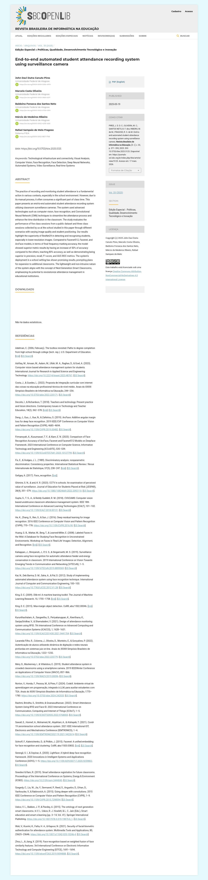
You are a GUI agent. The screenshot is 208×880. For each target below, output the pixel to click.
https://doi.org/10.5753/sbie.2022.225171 (36, 395)
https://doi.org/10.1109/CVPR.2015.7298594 (38, 799)
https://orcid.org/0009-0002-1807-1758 (35, 136)
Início (18, 45)
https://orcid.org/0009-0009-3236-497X (35, 84)
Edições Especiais (67, 36)
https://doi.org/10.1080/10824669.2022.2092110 (57, 491)
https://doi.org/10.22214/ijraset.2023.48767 (50, 375)
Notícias (87, 36)
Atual (19, 36)
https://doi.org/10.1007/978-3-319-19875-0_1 (50, 819)
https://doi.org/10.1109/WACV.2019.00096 (36, 676)
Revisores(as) (106, 36)
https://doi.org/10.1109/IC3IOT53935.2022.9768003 (41, 715)
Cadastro (176, 11)
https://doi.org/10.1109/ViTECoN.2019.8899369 (39, 568)
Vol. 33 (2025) (45, 45)
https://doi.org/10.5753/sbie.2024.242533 (42, 695)
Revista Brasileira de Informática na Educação (57, 29)
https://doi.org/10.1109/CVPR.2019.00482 (36, 429)
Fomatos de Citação (121, 170)
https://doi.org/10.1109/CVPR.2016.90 (53, 525)
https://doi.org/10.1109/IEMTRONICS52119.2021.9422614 (44, 734)
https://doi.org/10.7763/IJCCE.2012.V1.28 (36, 587)
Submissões (127, 36)
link (17, 356)
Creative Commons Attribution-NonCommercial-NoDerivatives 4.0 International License (124, 275)
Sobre (143, 36)
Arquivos (30, 45)
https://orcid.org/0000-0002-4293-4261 (35, 123)
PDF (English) (118, 82)
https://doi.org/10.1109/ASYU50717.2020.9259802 (66, 761)
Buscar (185, 36)
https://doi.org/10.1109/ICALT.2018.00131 (36, 510)
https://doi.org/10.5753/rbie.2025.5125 (41, 148)
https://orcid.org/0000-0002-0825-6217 (35, 97)
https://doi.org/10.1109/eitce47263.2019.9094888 (40, 853)
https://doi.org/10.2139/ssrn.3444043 (43, 780)
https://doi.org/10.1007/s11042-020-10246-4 (53, 834)
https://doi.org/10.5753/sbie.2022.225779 (36, 657)
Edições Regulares (39, 36)
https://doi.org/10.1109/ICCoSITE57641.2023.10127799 (43, 453)
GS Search (27, 356)
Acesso (189, 11)
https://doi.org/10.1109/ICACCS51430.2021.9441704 (42, 633)
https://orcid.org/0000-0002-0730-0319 (35, 110)
